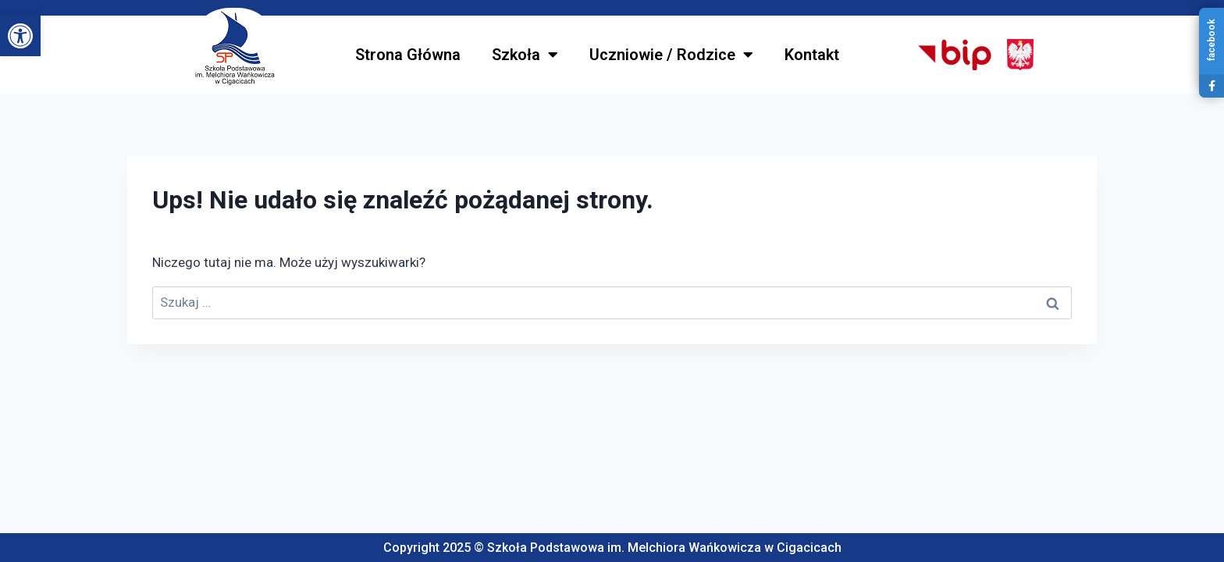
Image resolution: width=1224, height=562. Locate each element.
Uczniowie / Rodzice (671, 54)
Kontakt (812, 54)
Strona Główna (408, 54)
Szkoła (525, 54)
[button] (20, 36)
